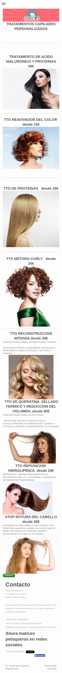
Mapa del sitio (11, 669)
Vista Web (52, 669)
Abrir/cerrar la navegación (31, 4)
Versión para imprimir (17, 666)
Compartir (40, 656)
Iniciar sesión (50, 666)
